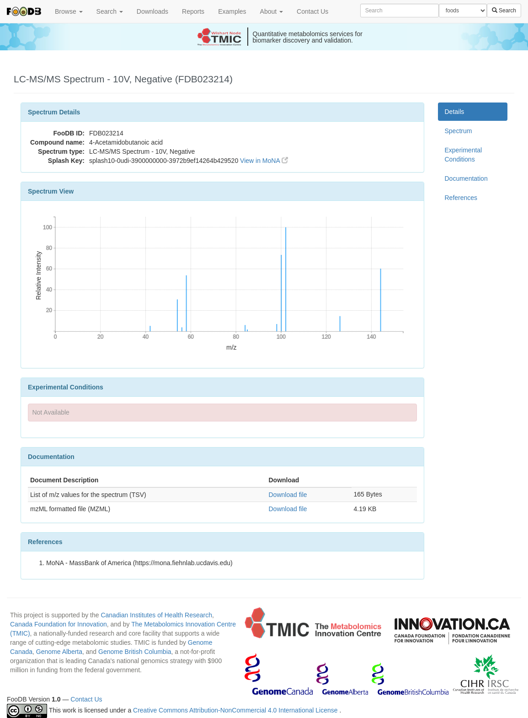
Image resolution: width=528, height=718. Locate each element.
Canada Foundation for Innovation (58, 624)
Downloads (152, 11)
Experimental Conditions (463, 154)
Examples (232, 11)
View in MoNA (264, 160)
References (461, 197)
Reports (193, 11)
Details (454, 111)
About (271, 11)
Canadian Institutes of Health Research (156, 615)
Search (109, 11)
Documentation (466, 178)
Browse (69, 11)
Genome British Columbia (134, 651)
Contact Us (312, 11)
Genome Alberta (59, 651)
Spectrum (458, 131)
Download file (287, 494)
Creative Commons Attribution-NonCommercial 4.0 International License (236, 710)
